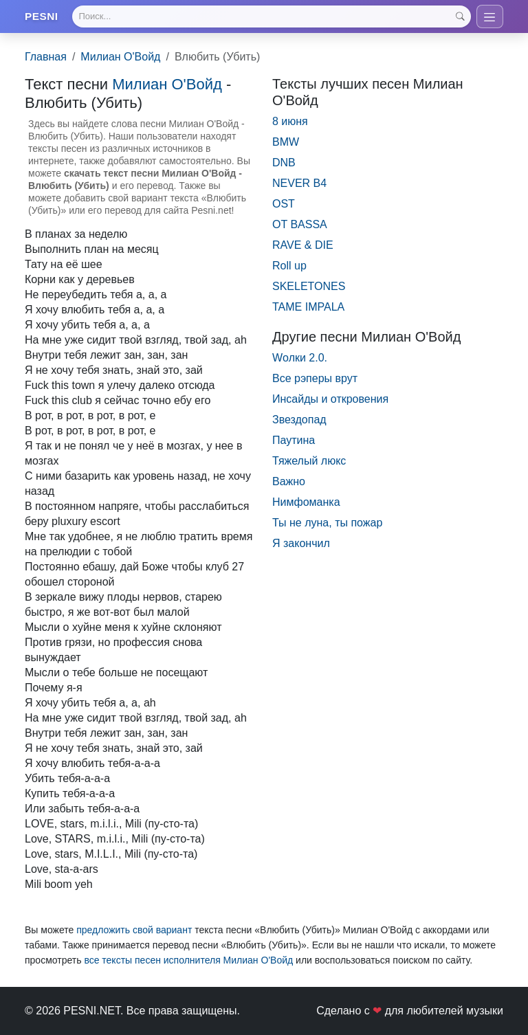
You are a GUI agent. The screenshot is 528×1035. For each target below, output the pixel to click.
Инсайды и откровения (330, 402)
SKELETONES (308, 289)
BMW (285, 145)
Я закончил (301, 546)
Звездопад (299, 422)
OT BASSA (299, 227)
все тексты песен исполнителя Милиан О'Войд (188, 962)
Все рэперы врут (315, 381)
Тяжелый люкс (309, 463)
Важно (288, 484)
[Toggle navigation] (488, 17)
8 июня (290, 124)
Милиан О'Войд (120, 59)
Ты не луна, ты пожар (327, 525)
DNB (284, 165)
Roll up (289, 268)
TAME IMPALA (308, 309)
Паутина (293, 443)
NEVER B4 (299, 186)
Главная (46, 59)
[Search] (271, 18)
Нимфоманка (306, 505)
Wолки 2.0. (299, 360)
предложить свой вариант (134, 932)
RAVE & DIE (302, 248)
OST (283, 206)
